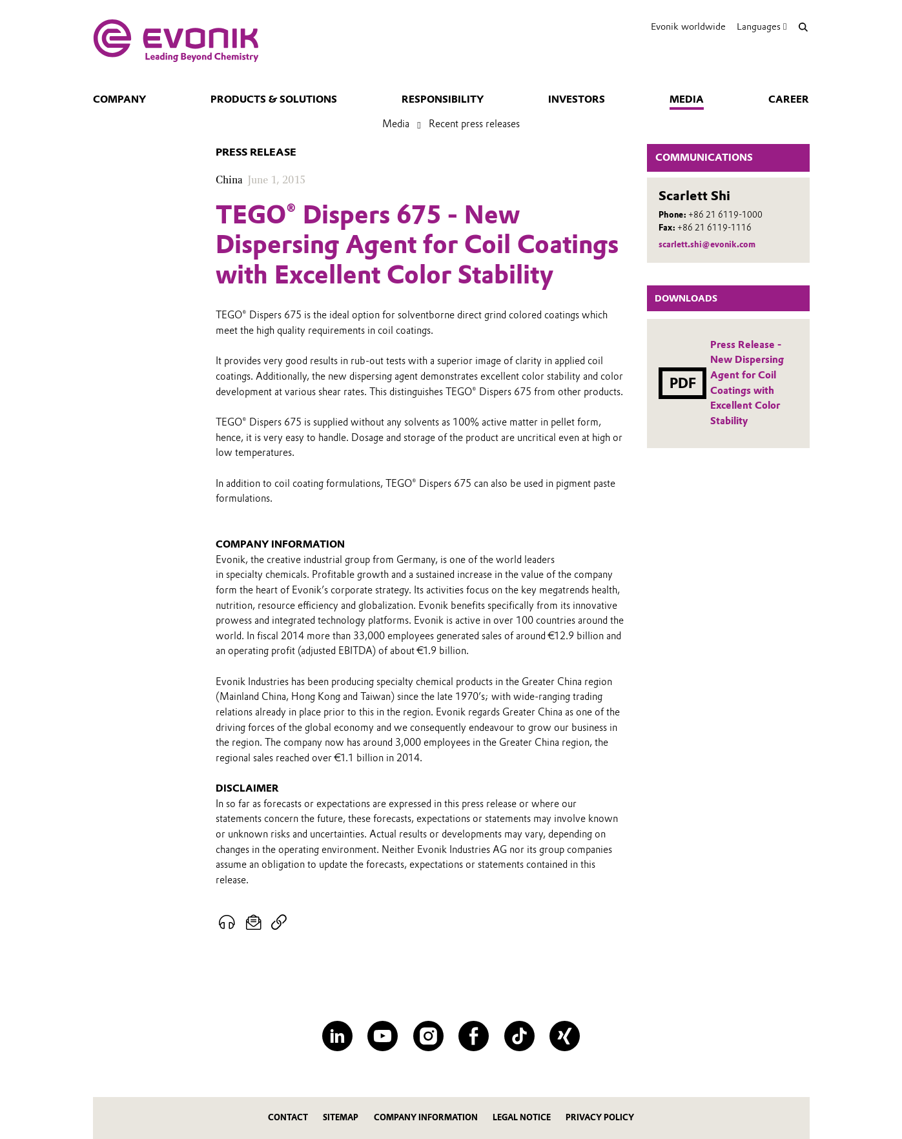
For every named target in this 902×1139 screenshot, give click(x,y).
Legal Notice (522, 1117)
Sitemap (340, 1117)
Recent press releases (474, 124)
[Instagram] (428, 1036)
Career (788, 99)
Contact (288, 1117)
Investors (576, 99)
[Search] (803, 27)
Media (687, 99)
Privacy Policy (600, 1117)
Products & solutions (273, 99)
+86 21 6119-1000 (725, 215)
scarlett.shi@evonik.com (707, 244)
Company (119, 99)
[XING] (564, 1036)
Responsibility (443, 99)
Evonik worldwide (688, 26)
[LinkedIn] (337, 1036)
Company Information (426, 1117)
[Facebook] (473, 1036)
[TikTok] (519, 1036)
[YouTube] (382, 1036)
